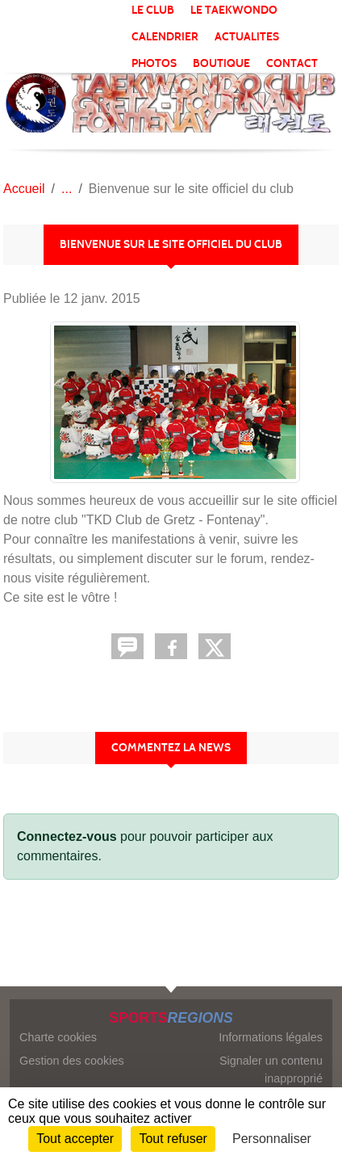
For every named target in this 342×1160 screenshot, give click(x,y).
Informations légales (271, 1037)
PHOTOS (154, 63)
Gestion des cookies (71, 1060)
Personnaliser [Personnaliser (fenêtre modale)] (271, 1138)
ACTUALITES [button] (247, 37)
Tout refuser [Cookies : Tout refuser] (172, 1138)
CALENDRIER (164, 37)
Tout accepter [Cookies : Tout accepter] (75, 1138)
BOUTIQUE (221, 63)
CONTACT (292, 63)
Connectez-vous (67, 836)
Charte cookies (58, 1037)
